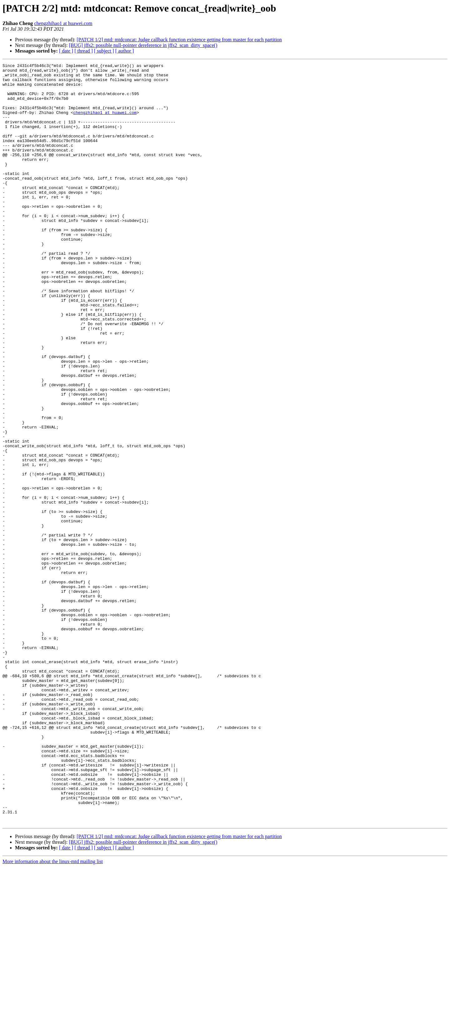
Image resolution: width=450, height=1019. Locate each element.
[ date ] (66, 51)
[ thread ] (83, 51)
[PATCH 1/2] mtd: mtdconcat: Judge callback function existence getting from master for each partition (179, 39)
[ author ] (124, 51)
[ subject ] (104, 51)
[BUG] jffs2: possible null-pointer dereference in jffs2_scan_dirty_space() (143, 45)
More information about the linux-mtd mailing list (52, 1013)
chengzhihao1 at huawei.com (63, 23)
